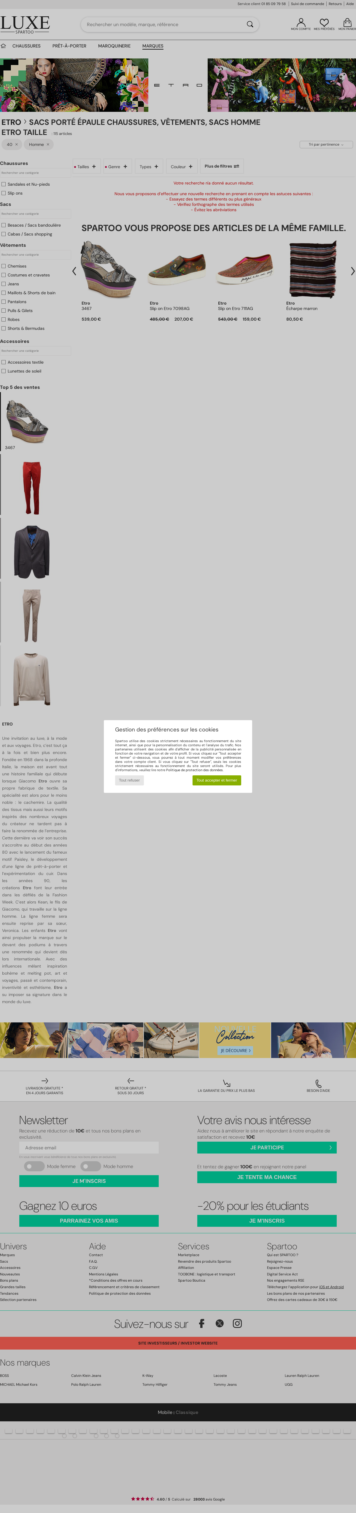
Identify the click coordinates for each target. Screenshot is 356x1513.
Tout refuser (129, 780)
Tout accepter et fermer (216, 780)
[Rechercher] (250, 24)
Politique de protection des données (194, 770)
